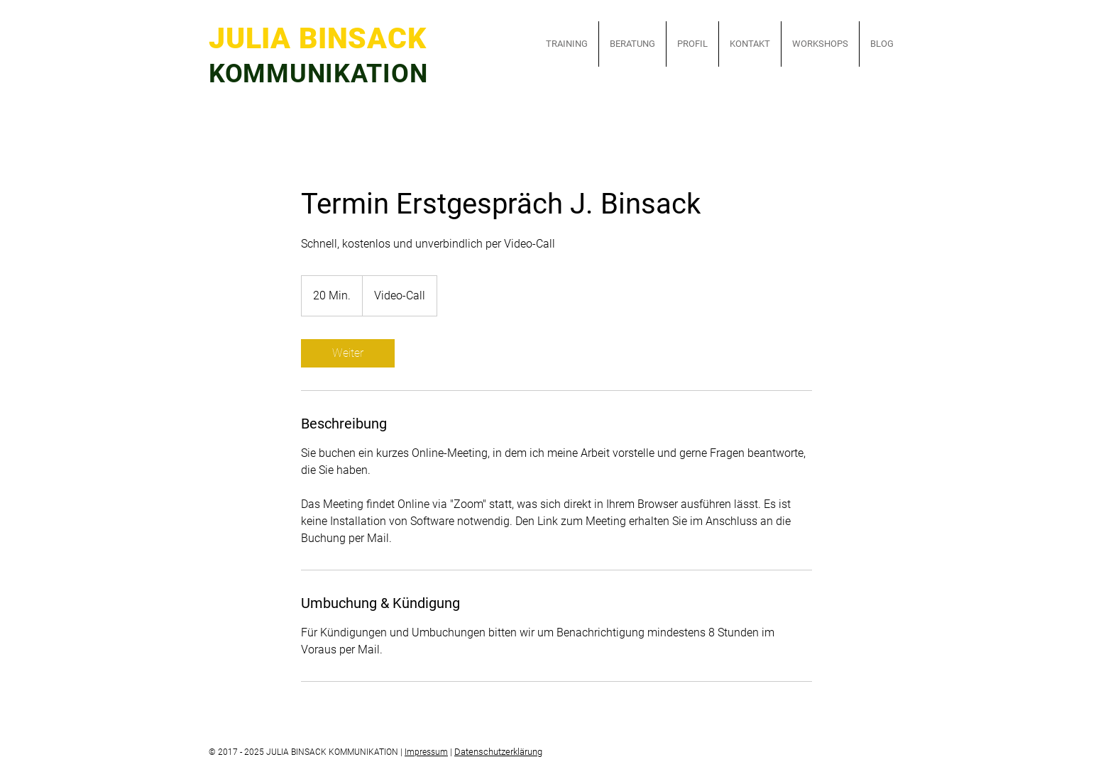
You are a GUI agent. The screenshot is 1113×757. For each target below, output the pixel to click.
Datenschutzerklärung (498, 751)
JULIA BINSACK (333, 38)
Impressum (426, 752)
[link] (348, 353)
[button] (566, 44)
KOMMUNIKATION (318, 74)
